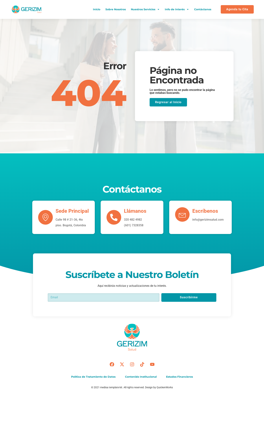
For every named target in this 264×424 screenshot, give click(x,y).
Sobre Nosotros (115, 9)
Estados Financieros (179, 376)
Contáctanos (202, 9)
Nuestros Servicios (145, 9)
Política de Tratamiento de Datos (93, 376)
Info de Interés (177, 9)
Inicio (96, 9)
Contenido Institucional (141, 376)
